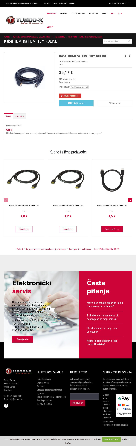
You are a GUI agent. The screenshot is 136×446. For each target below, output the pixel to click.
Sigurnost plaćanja (117, 372)
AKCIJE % (64, 14)
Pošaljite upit (76, 103)
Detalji (8, 116)
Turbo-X (7, 37)
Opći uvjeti (63, 3)
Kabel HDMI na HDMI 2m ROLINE (24, 205)
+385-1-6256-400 (13, 396)
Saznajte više (22, 339)
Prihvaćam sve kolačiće (111, 439)
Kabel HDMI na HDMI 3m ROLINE (68, 205)
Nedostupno (24, 229)
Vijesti (54, 3)
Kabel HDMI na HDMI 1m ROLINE (112, 205)
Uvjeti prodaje (43, 382)
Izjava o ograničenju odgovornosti (51, 397)
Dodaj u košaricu (112, 229)
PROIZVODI (51, 14)
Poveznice (20, 116)
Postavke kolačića (44, 404)
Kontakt (72, 3)
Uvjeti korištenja (44, 379)
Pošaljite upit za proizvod (79, 87)
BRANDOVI (93, 14)
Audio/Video (72, 37)
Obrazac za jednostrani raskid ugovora (49, 391)
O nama (47, 3)
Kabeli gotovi (60, 37)
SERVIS (105, 14)
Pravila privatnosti (44, 400)
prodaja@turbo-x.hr (119, 3)
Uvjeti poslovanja (50, 372)
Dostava (40, 386)
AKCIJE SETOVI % (78, 14)
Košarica (114, 103)
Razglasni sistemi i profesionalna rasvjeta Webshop (32, 37)
